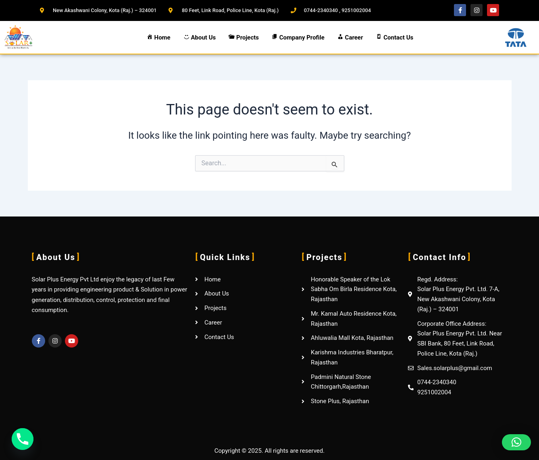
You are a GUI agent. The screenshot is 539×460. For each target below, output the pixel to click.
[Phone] (22, 439)
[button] (516, 442)
